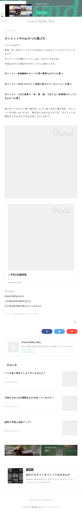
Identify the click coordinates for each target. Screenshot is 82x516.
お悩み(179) (23, 317)
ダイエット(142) (11, 317)
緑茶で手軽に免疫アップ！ (18, 425)
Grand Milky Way (41, 21)
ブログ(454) (33, 317)
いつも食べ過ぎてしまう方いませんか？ (25, 376)
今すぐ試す (42, 13)
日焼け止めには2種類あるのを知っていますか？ (29, 401)
